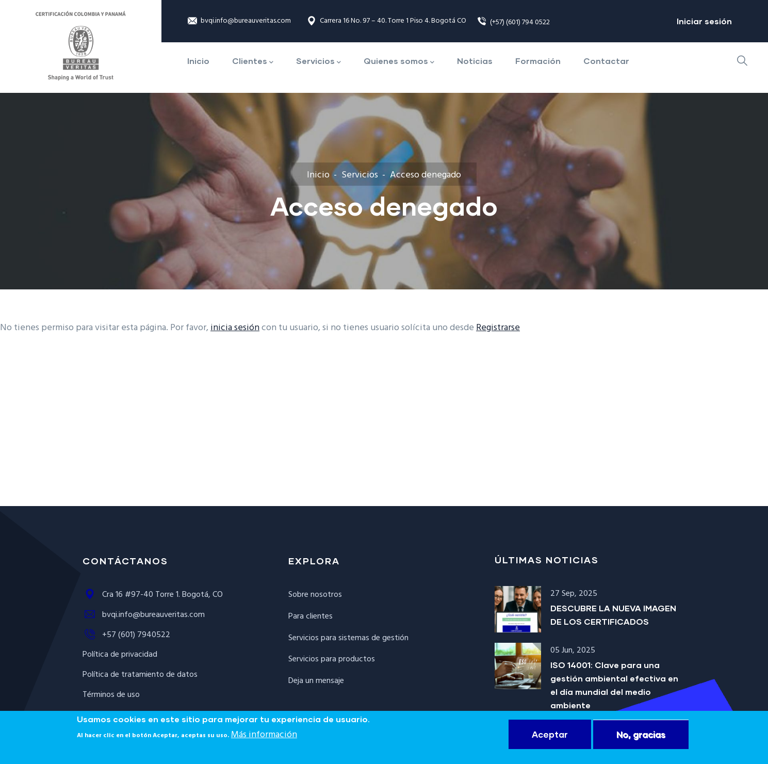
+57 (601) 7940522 (126, 635)
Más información (264, 736)
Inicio (318, 175)
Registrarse (498, 327)
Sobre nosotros (315, 595)
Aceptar (550, 735)
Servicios (359, 175)
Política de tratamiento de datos (140, 674)
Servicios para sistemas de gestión (348, 638)
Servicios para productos (331, 659)
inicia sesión (234, 327)
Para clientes (310, 616)
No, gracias (640, 735)
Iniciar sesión (704, 21)
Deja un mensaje (316, 681)
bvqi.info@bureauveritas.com (239, 21)
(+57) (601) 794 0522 (513, 22)
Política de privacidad (120, 654)
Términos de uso (111, 695)
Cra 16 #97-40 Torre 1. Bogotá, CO (153, 595)
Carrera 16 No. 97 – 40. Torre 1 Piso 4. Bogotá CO (386, 21)
